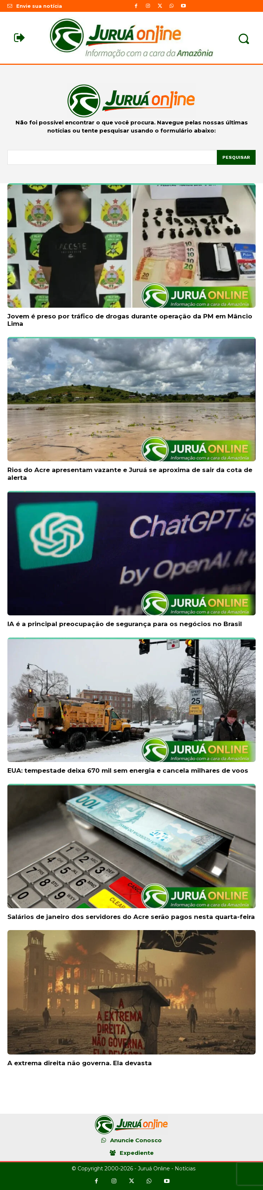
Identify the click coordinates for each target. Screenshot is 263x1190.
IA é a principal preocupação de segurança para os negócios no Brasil (124, 624)
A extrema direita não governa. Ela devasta (79, 1063)
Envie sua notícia (39, 6)
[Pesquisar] (236, 157)
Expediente (137, 1152)
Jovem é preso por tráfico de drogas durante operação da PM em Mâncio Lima (129, 319)
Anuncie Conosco (136, 1140)
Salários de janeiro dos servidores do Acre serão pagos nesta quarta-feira (131, 916)
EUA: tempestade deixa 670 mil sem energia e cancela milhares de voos (127, 770)
